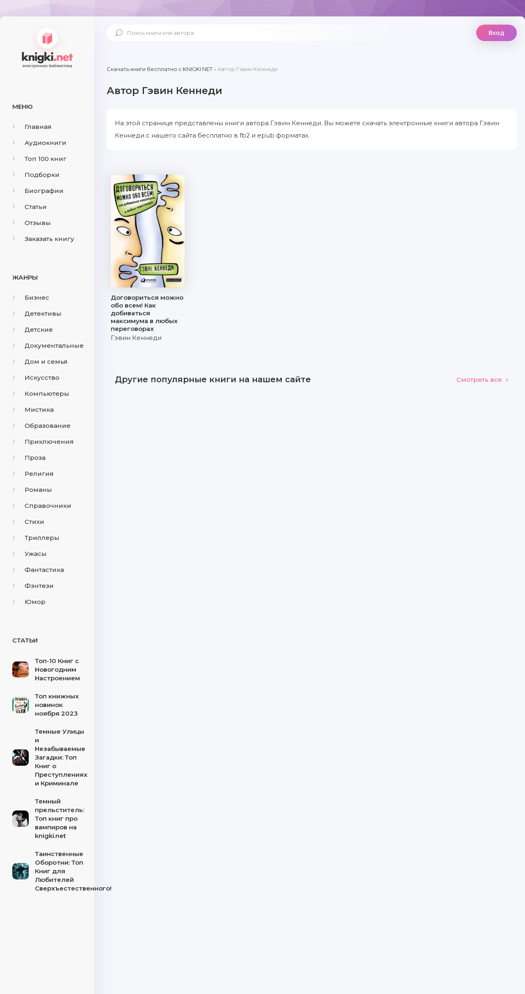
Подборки (35, 175)
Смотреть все (483, 379)
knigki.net (47, 47)
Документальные (48, 345)
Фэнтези (33, 586)
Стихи (28, 522)
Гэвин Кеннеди (136, 338)
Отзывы (31, 223)
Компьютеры (40, 393)
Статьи (29, 207)
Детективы (37, 313)
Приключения (43, 441)
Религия (33, 473)
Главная (32, 127)
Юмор (29, 602)
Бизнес (30, 297)
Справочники (41, 506)
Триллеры (35, 538)
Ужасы (29, 554)
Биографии (38, 191)
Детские (32, 329)
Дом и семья (40, 361)
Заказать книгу (43, 239)
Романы (32, 490)
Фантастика (38, 570)
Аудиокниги (39, 143)
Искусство (35, 377)
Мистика (33, 409)
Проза (29, 457)
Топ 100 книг (39, 159)
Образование (41, 425)
